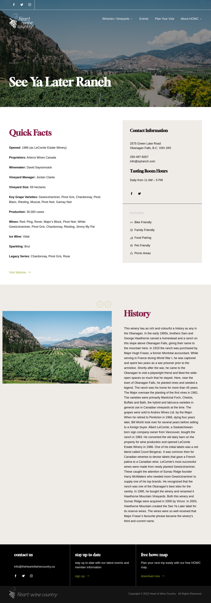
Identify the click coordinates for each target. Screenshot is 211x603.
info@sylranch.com (144, 161)
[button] (100, 306)
